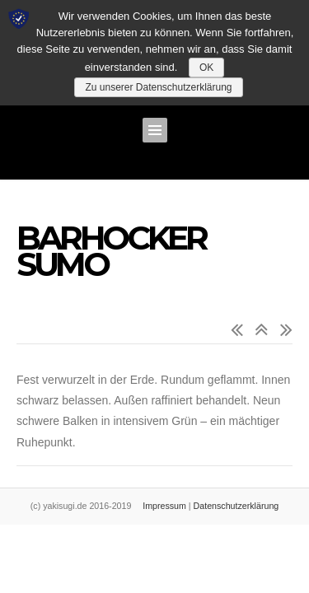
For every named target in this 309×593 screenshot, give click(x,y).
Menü (155, 130)
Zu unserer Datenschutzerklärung (158, 87)
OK (206, 67)
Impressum (164, 506)
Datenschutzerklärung (236, 506)
